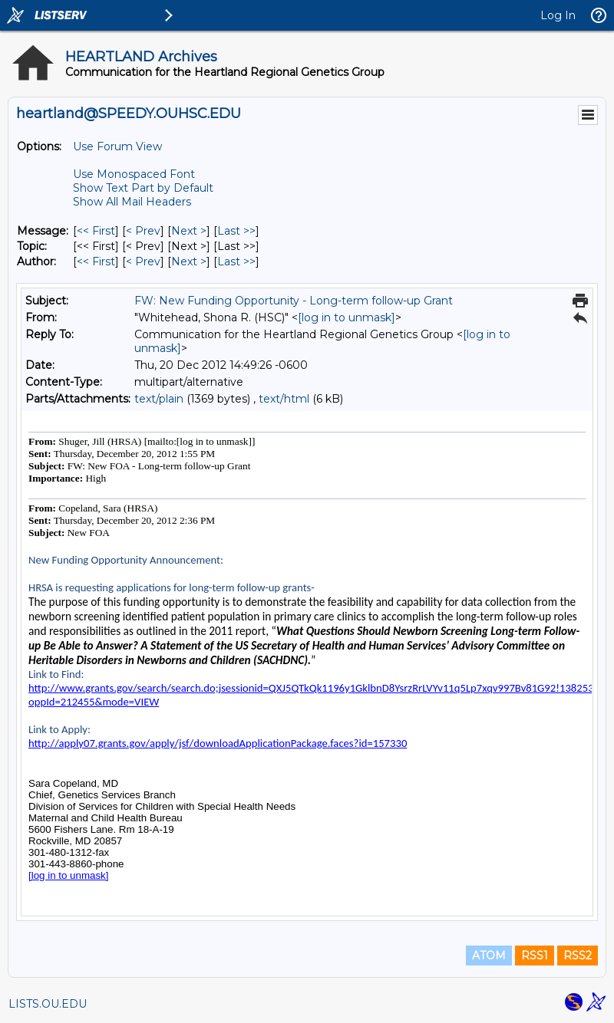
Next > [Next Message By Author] (188, 261)
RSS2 (577, 955)
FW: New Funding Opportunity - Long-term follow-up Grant (293, 301)
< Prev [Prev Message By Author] (143, 261)
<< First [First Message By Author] (96, 261)
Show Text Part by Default (143, 188)
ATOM (489, 955)
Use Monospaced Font (134, 174)
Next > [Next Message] (188, 231)
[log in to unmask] (346, 317)
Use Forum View (117, 146)
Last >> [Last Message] (236, 231)
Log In (558, 15)
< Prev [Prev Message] (143, 231)
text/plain (158, 399)
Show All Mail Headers (132, 202)
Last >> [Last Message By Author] (236, 261)
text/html (284, 399)
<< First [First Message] (96, 231)
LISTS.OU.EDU (47, 1004)
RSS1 (534, 955)
